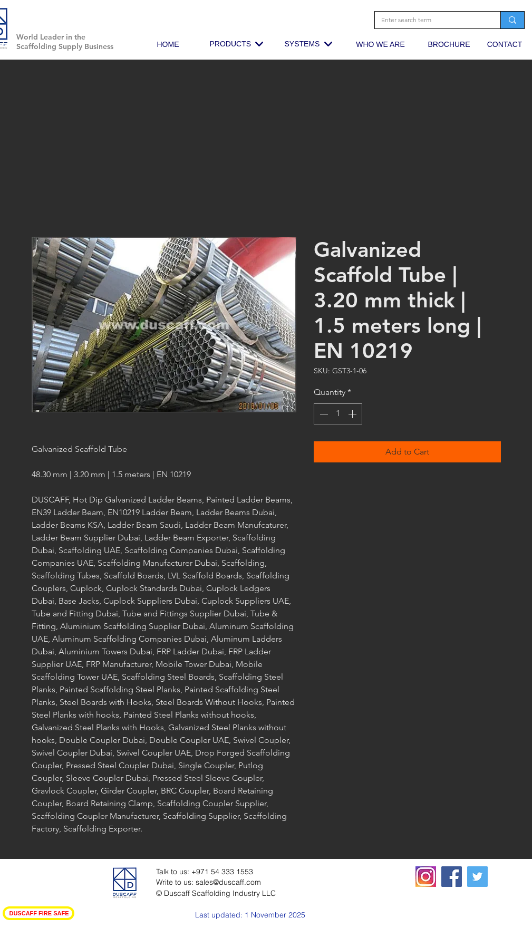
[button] (112, 18)
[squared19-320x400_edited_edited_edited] (425, 876)
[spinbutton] (338, 414)
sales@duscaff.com (228, 882)
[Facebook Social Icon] (451, 876)
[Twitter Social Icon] (477, 876)
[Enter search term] (429, 20)
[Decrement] (322, 414)
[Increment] (353, 414)
